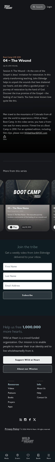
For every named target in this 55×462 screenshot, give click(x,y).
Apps (10, 407)
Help (39, 393)
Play (13, 227)
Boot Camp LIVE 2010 (12, 57)
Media (6, 456)
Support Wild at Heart (27, 360)
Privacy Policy (12, 429)
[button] (27, 137)
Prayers (11, 402)
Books (38, 456)
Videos (11, 388)
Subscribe (27, 295)
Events (17, 456)
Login (49, 7)
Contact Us (42, 397)
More (49, 456)
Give (28, 456)
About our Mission (27, 369)
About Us (41, 388)
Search (38, 7)
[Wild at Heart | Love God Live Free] (11, 7)
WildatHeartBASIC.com (35, 133)
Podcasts (12, 393)
